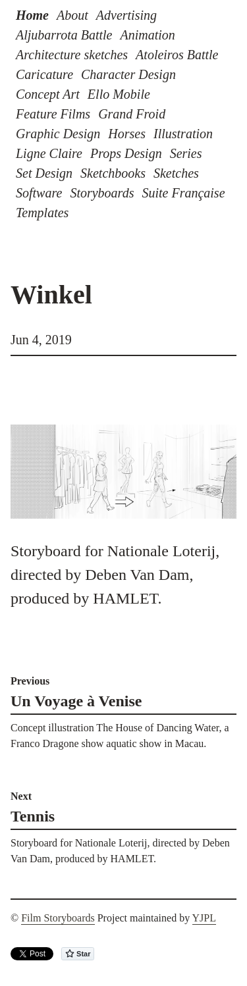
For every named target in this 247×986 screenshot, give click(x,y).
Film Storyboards (58, 917)
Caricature (44, 74)
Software (39, 193)
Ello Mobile (119, 94)
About (72, 15)
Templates (42, 212)
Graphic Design (58, 133)
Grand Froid (131, 114)
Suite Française (183, 193)
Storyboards (102, 193)
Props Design (126, 153)
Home (32, 15)
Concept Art (48, 94)
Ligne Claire (49, 153)
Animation (147, 35)
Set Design (44, 173)
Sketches (176, 173)
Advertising (126, 15)
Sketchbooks (113, 173)
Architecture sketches (72, 54)
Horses (127, 133)
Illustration (183, 133)
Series (186, 153)
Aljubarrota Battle (64, 35)
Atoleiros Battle (177, 54)
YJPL (204, 917)
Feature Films (53, 114)
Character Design (128, 74)
